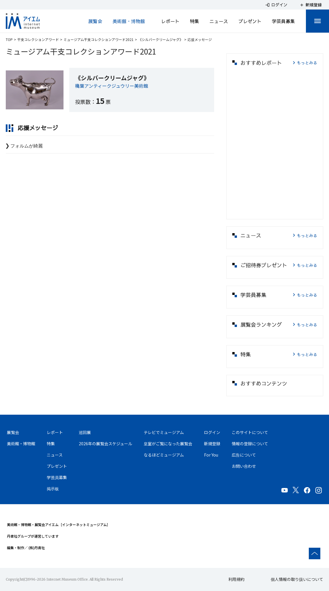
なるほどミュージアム (164, 455)
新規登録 (212, 443)
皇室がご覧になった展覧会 (168, 443)
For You (211, 455)
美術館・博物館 (129, 21)
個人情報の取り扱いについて (297, 579)
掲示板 (53, 488)
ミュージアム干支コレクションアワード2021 (98, 39)
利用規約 (236, 579)
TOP (9, 39)
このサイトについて (250, 432)
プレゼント (249, 21)
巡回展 (85, 432)
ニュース (219, 21)
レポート (170, 21)
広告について (244, 455)
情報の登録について (250, 443)
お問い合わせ (244, 466)
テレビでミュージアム (164, 432)
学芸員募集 (283, 21)
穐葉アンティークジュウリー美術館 (111, 85)
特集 (194, 21)
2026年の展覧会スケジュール (105, 443)
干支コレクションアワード (38, 39)
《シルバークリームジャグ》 (160, 39)
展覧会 (95, 21)
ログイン (212, 432)
